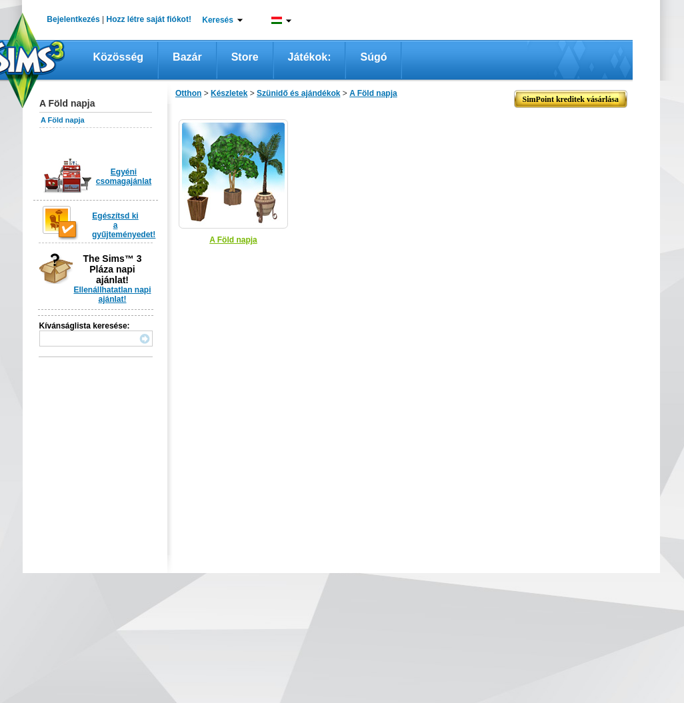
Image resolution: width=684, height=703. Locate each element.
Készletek (229, 93)
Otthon (188, 93)
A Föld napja (63, 120)
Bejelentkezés (73, 19)
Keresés (217, 20)
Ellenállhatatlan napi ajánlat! (112, 294)
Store (245, 57)
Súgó (373, 57)
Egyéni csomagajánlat (123, 176)
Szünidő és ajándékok (298, 93)
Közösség (118, 57)
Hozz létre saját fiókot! (149, 19)
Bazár (187, 57)
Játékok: (309, 57)
